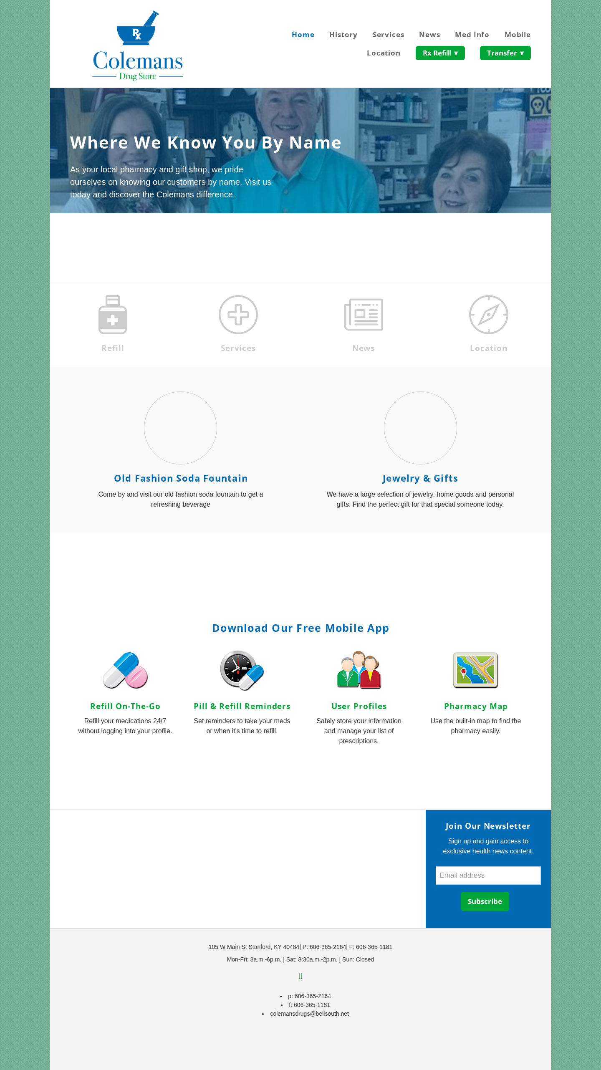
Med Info (472, 34)
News (429, 34)
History (343, 34)
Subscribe (485, 901)
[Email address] (488, 875)
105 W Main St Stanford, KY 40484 (254, 947)
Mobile (518, 34)
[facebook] (300, 976)
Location (384, 53)
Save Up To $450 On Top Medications (142, 241)
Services (388, 34)
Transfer (505, 53)
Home (303, 34)
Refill (112, 348)
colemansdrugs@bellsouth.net (309, 1013)
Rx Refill (440, 53)
